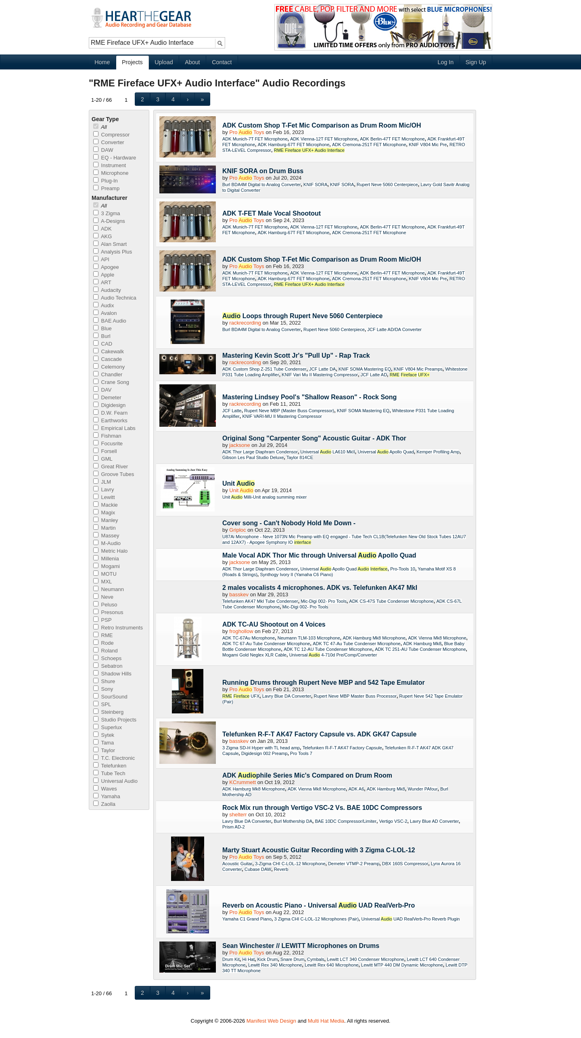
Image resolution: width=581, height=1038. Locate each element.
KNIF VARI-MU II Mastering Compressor (282, 416)
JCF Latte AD (374, 374)
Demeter (107, 397)
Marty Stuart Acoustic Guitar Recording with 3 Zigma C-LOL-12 (318, 850)
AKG (102, 236)
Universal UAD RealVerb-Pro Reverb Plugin (411, 918)
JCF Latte (232, 410)
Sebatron (107, 666)
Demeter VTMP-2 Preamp (353, 863)
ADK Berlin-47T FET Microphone (392, 138)
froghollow (241, 631)
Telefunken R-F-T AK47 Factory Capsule (342, 747)
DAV (102, 390)
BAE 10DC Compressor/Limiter (345, 821)
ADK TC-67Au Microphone (248, 637)
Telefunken (109, 766)
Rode (103, 643)
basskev (239, 594)
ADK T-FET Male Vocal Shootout (271, 213)
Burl (102, 336)
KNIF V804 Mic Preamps (418, 369)
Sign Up (476, 62)
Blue (102, 328)
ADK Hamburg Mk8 (422, 643)
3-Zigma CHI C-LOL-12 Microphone (290, 863)
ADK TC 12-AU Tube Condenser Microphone (328, 649)
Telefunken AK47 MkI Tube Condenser (260, 601)
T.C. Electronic (114, 758)
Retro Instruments (118, 628)
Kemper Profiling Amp (438, 451)
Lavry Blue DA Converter (286, 696)
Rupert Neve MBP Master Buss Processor (355, 696)
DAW (103, 150)
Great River (110, 466)
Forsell (105, 451)
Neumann (108, 589)
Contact (222, 62)
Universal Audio (115, 781)
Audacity (107, 290)
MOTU (105, 574)
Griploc (237, 530)
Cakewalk (108, 351)
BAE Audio (109, 321)
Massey (106, 536)
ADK (102, 229)
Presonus (108, 612)
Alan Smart (110, 244)
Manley (105, 520)
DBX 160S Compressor (405, 863)
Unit (238, 483)
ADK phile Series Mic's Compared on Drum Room (307, 775)
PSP (102, 620)
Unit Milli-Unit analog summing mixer (264, 497)
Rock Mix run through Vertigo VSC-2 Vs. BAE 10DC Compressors (322, 807)
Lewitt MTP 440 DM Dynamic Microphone (402, 965)
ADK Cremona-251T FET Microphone (369, 144)
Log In (445, 62)
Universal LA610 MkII (328, 451)
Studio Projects (114, 720)
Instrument (109, 165)
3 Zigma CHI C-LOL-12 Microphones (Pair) (316, 918)
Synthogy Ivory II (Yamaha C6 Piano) (296, 574)
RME (103, 635)
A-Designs (109, 221)
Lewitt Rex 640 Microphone (331, 965)
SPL (102, 704)
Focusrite (108, 443)
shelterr (238, 815)
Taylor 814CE (299, 457)
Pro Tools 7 (301, 753)
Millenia (106, 559)
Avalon (105, 313)
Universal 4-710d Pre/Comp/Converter (333, 654)
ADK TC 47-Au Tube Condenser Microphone (356, 643)
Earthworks (110, 420)
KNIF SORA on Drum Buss (262, 171)
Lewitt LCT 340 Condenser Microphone (365, 959)
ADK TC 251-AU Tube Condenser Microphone (420, 649)
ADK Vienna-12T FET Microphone (323, 138)
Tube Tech (109, 773)
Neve (103, 597)
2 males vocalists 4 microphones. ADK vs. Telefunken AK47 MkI (319, 587)
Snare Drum (292, 959)
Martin (104, 528)
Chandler (107, 374)
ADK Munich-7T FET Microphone (255, 138)
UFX (240, 696)
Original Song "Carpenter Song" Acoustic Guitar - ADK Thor (314, 438)
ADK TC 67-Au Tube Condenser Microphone (266, 643)
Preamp (106, 188)
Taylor (104, 750)
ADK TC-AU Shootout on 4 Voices (274, 624)
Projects (132, 62)
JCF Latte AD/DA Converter (394, 329)
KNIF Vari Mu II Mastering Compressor (320, 374)
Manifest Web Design (271, 1021)
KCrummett (242, 782)
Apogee (106, 267)
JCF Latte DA (322, 369)
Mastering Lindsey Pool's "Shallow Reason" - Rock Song (309, 397)
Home (102, 62)
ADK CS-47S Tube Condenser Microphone (391, 601)
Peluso (105, 605)
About (192, 62)
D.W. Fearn (110, 413)
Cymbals (315, 959)
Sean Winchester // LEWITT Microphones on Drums (300, 945)
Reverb (281, 869)
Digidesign (109, 405)
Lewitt (104, 497)
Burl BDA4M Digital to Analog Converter (261, 184)
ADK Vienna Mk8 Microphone (437, 637)
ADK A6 (356, 788)
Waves (105, 789)
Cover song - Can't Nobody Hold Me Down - (288, 523)
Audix (103, 305)
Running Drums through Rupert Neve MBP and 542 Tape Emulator (323, 682)
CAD (102, 344)
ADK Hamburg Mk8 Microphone (374, 637)
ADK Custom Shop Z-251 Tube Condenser (264, 369)
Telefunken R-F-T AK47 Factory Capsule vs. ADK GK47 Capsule (319, 734)
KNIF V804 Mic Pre (428, 144)
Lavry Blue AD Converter (434, 821)
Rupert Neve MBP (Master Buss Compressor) (289, 410)
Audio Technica (114, 298)
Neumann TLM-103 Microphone (309, 637)
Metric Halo (110, 551)
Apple (103, 275)
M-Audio (107, 543)
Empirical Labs (114, 428)
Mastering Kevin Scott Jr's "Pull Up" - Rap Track (296, 355)
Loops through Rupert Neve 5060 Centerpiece (302, 315)
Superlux (107, 727)
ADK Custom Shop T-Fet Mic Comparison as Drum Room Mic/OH (321, 125)
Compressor (111, 135)
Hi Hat (248, 959)
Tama (103, 743)
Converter (108, 142)
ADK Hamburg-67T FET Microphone (294, 144)
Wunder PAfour (422, 788)
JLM (102, 482)
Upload (164, 62)
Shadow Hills (112, 674)
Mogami (106, 566)
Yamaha (106, 796)
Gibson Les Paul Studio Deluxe (253, 457)
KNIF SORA (315, 184)
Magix (104, 513)
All (100, 127)
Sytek (103, 735)
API (101, 259)
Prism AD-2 (233, 826)
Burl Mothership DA (293, 821)
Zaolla (104, 804)
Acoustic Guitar (237, 863)
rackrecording (245, 323)
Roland (105, 651)
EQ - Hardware (114, 158)
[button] (142, 99)
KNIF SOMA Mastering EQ (365, 369)
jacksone (239, 445)
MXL (102, 582)
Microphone (111, 173)
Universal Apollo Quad (385, 451)
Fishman (107, 436)
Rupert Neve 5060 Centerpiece (387, 184)
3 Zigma (106, 213)
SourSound (110, 697)
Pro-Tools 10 (402, 568)
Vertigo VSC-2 (393, 821)
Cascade (107, 359)
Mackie (105, 505)
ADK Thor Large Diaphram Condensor (260, 451)
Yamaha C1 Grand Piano (247, 918)
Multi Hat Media (326, 1021)
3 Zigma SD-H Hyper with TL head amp (261, 747)
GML (103, 459)
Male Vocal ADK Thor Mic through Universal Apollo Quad (319, 555)
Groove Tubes (113, 474)
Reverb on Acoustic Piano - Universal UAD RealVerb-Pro (318, 905)
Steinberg (108, 712)
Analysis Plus (112, 252)
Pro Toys (246, 132)
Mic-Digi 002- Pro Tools (324, 601)
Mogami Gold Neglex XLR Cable (254, 654)
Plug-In (105, 181)
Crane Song (111, 382)
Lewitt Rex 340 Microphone (275, 965)
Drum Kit (231, 959)
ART (102, 282)
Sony (103, 689)
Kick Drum (267, 959)
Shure (104, 681)
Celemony (109, 367)
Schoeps (107, 658)
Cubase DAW (258, 869)
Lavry (103, 489)
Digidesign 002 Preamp (264, 753)
